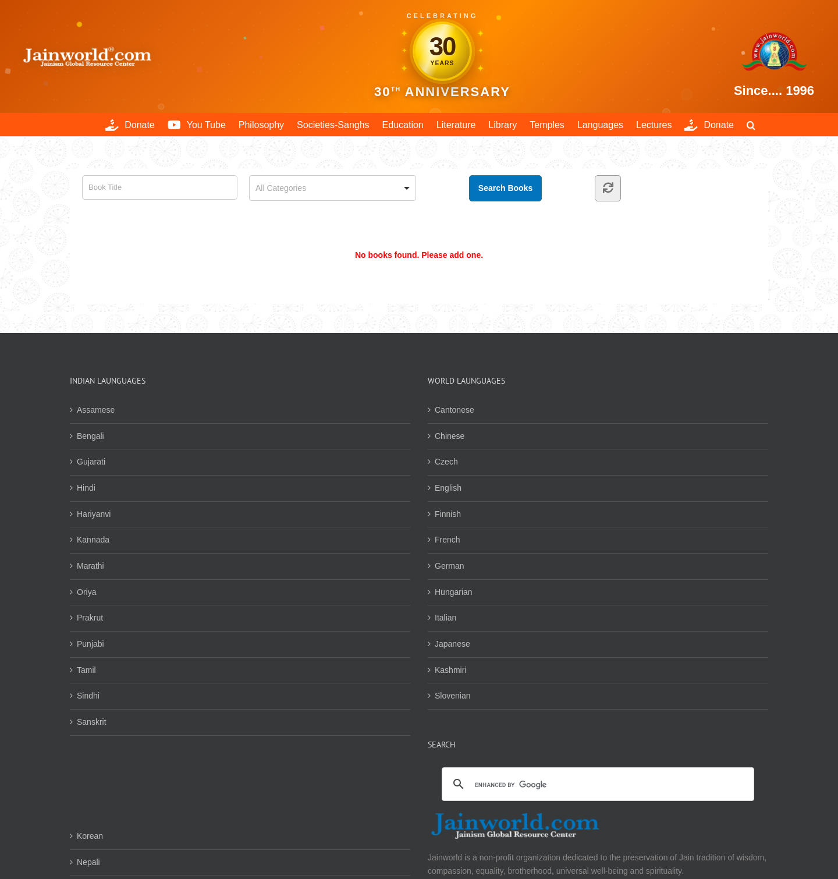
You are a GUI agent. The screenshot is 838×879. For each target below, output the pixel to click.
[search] (596, 785)
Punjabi (90, 643)
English (448, 487)
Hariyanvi (94, 514)
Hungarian (454, 592)
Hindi (86, 487)
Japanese (452, 643)
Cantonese (454, 409)
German (449, 565)
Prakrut (90, 617)
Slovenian (453, 695)
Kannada (93, 539)
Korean (90, 836)
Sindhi (88, 695)
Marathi (90, 565)
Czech (446, 461)
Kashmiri (450, 670)
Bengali (90, 436)
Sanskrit (91, 721)
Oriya (86, 592)
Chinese (449, 436)
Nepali (88, 862)
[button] (751, 124)
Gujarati (91, 461)
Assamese (96, 409)
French (447, 539)
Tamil (86, 670)
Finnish (448, 514)
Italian (445, 617)
